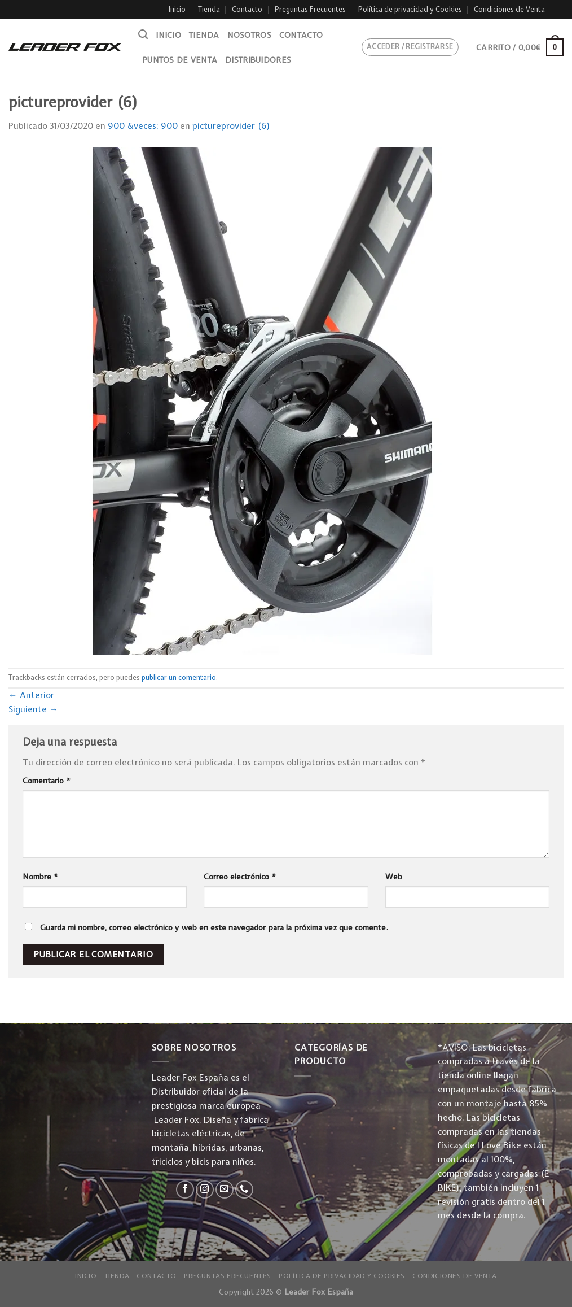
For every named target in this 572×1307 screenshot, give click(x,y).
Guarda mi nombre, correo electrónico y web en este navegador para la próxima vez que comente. (214, 927)
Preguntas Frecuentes (310, 9)
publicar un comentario (179, 677)
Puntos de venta (179, 60)
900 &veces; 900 (143, 126)
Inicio (177, 9)
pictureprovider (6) (231, 126)
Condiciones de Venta (509, 9)
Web (393, 877)
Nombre (40, 877)
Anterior (31, 695)
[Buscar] (143, 34)
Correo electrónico (240, 877)
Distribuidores (258, 60)
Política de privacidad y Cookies (410, 9)
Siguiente (33, 709)
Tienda (209, 9)
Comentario (47, 781)
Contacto (247, 9)
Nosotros (249, 35)
